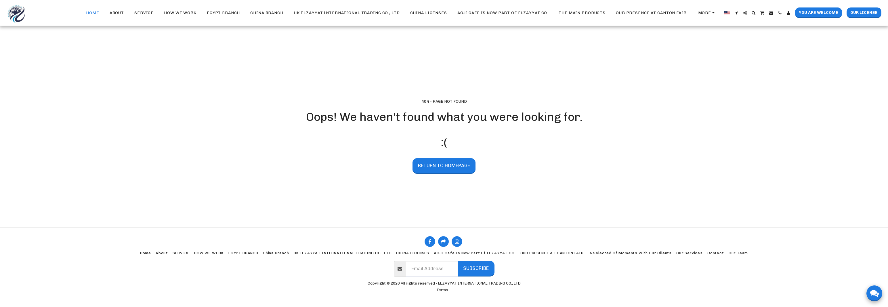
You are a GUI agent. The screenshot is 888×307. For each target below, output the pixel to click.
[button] (736, 13)
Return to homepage (444, 165)
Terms (442, 290)
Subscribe (476, 268)
